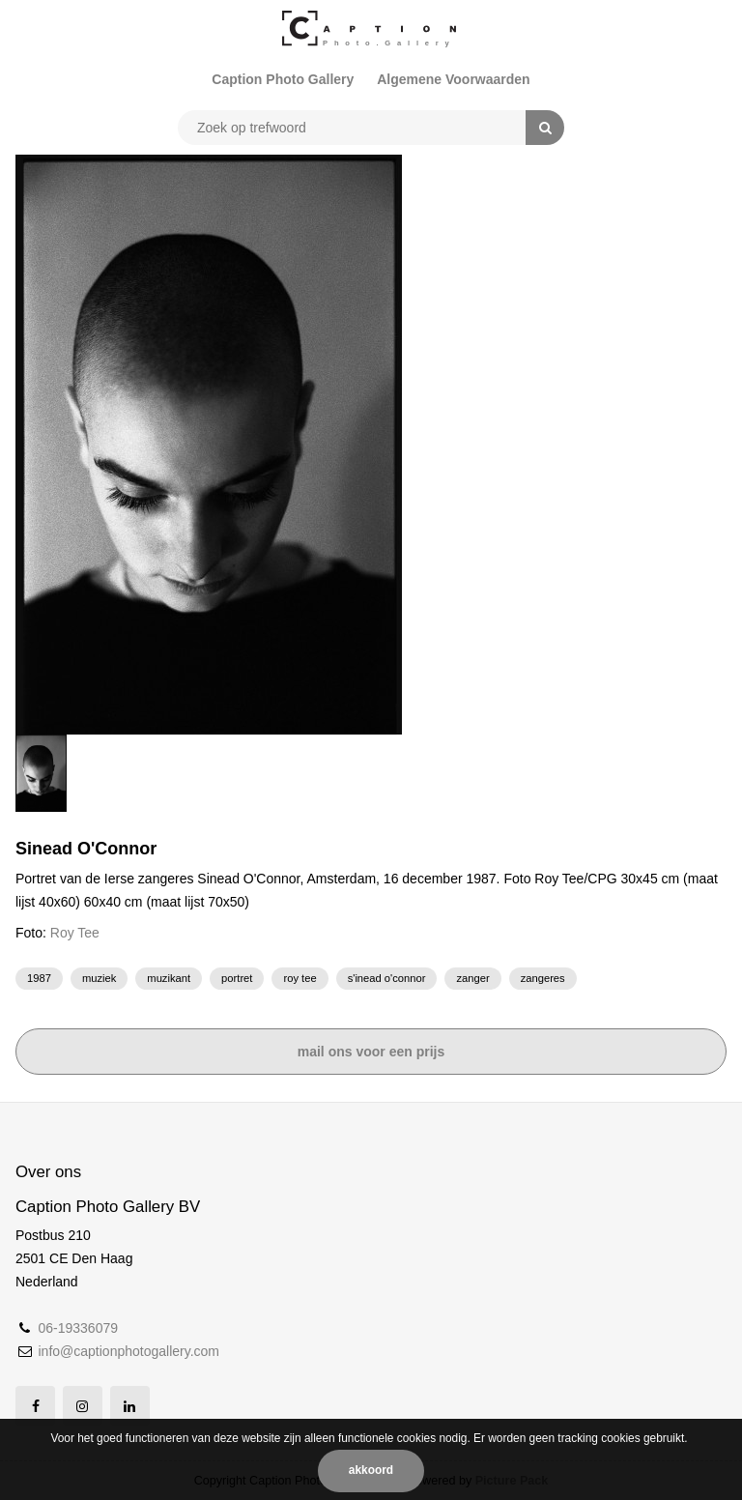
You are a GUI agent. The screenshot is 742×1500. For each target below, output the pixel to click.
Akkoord (371, 1470)
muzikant (168, 978)
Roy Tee (75, 932)
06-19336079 (78, 1328)
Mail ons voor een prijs (371, 1051)
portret (236, 978)
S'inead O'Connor (387, 978)
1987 (39, 978)
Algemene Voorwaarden (453, 79)
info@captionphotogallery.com (128, 1351)
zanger (472, 978)
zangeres (543, 978)
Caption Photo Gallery (283, 79)
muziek (99, 978)
